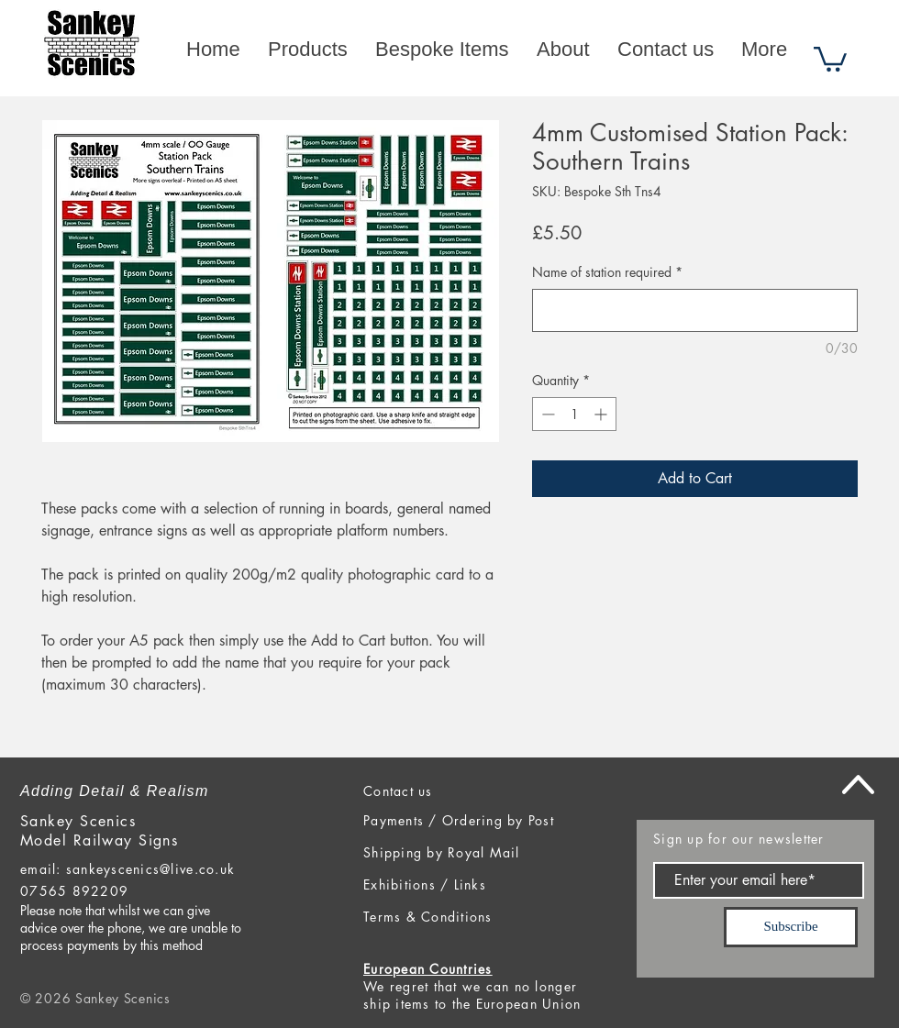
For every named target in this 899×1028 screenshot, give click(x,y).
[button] (830, 58)
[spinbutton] (574, 414)
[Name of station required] (695, 310)
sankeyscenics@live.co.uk (150, 869)
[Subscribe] (791, 927)
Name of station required (607, 272)
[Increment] (602, 414)
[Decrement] (546, 414)
